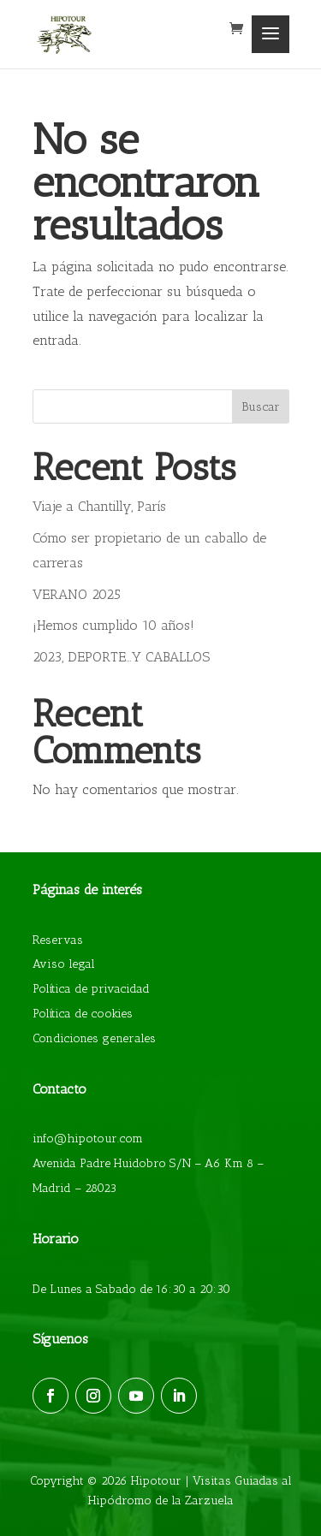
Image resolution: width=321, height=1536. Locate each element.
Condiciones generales (94, 1038)
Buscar (260, 407)
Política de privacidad (91, 988)
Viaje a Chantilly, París (99, 506)
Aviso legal (64, 964)
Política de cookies (83, 1013)
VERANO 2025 (77, 594)
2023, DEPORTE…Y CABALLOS (121, 657)
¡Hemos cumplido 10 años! (113, 625)
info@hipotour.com (88, 1138)
